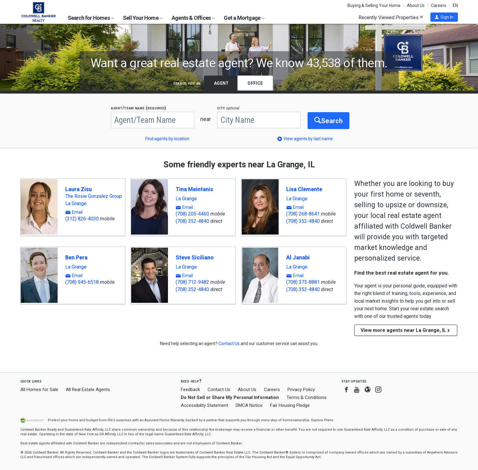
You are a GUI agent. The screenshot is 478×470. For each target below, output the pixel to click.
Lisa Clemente (304, 189)
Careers (438, 5)
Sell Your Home (143, 18)
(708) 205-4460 (192, 214)
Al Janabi (298, 257)
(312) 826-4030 (82, 219)
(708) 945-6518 (82, 282)
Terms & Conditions (306, 397)
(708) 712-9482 (192, 282)
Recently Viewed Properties (390, 17)
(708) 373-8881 (303, 282)
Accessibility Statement (204, 405)
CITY (230, 108)
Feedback (190, 389)
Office (255, 83)
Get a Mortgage (244, 18)
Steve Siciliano (195, 257)
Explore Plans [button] (322, 420)
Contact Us (219, 389)
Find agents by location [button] (167, 138)
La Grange (76, 203)
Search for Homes (91, 18)
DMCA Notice (249, 405)
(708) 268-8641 (303, 214)
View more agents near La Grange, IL (406, 330)
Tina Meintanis (194, 189)
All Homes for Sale (39, 389)
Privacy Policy (301, 389)
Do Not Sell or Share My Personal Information (230, 397)
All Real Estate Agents (88, 389)
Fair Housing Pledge (290, 405)
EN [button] (455, 5)
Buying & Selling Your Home (374, 5)
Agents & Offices (193, 18)
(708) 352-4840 (192, 221)
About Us (416, 5)
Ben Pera (76, 257)
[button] (444, 17)
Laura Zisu (78, 189)
